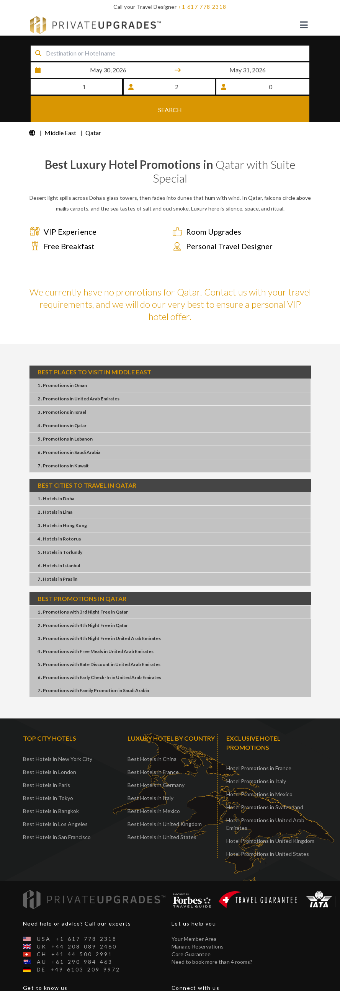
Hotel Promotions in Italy (256, 782)
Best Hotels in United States (161, 837)
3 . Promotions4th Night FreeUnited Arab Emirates (99, 639)
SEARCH (170, 109)
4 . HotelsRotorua (59, 539)
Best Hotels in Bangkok (51, 811)
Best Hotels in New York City (57, 759)
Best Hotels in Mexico (153, 811)
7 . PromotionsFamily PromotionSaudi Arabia (93, 691)
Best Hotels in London (49, 772)
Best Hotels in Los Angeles (55, 824)
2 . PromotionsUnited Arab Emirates (78, 399)
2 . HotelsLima (55, 513)
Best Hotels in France (153, 772)
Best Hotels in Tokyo (48, 798)
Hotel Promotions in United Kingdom (270, 841)
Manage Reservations (198, 947)
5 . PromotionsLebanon (65, 439)
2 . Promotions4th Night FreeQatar (83, 626)
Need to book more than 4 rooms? (212, 962)
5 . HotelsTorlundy (60, 553)
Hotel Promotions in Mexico (259, 795)
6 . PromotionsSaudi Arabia (69, 453)
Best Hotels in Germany (156, 785)
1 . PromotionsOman (62, 386)
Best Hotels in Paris (46, 785)
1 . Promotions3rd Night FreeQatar (83, 612)
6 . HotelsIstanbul (59, 566)
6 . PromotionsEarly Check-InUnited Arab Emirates (99, 678)
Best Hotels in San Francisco (57, 837)
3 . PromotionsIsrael (62, 413)
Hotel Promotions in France (258, 769)
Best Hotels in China (152, 759)
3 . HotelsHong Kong (62, 526)
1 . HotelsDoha (56, 499)
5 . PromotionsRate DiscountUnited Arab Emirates (99, 665)
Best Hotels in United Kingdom (164, 824)
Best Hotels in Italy (150, 798)
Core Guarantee (191, 955)
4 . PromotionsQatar (62, 426)
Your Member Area (194, 939)
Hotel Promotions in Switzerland (264, 808)
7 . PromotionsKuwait (63, 466)
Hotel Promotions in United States (267, 854)
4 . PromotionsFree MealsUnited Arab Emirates (96, 652)
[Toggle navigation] (304, 25)
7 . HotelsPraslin (57, 580)
